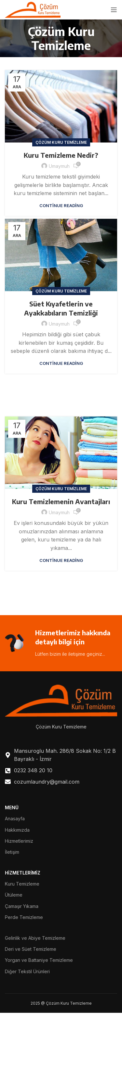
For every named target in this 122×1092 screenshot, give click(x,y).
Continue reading (61, 205)
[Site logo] (33, 9)
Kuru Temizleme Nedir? (61, 155)
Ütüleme (13, 895)
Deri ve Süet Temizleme (30, 949)
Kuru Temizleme (22, 884)
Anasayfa (15, 818)
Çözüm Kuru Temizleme (61, 142)
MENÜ (12, 807)
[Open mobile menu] (113, 9)
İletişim (12, 852)
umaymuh (59, 166)
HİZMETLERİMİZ (22, 872)
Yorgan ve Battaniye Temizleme (39, 960)
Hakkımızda (17, 830)
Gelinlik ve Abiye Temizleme (35, 938)
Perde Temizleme (24, 917)
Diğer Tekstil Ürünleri (27, 971)
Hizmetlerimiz (19, 841)
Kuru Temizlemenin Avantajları (61, 501)
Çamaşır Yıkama (21, 906)
